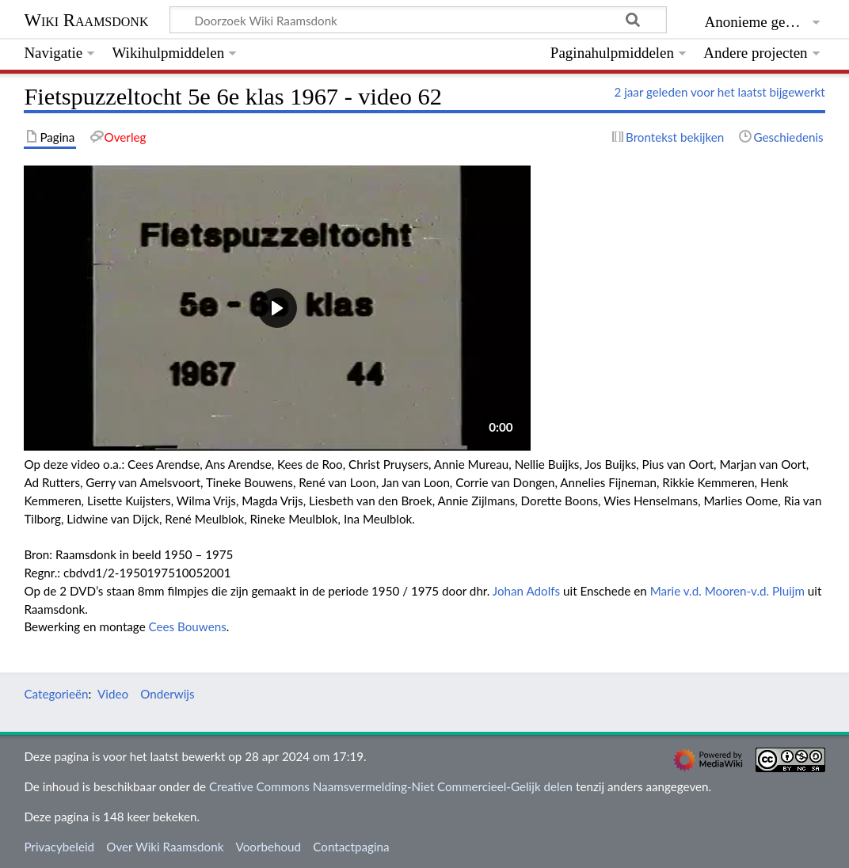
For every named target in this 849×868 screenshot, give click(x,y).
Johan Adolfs (526, 591)
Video (112, 694)
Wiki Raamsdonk (86, 20)
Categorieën (56, 694)
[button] (277, 308)
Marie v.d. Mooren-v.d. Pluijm (727, 591)
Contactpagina (351, 846)
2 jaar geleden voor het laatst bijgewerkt (719, 92)
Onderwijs (167, 694)
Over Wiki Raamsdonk (164, 846)
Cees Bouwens (188, 626)
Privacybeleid (59, 846)
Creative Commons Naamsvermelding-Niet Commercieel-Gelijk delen (391, 786)
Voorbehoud (268, 846)
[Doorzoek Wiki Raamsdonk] (418, 19)
